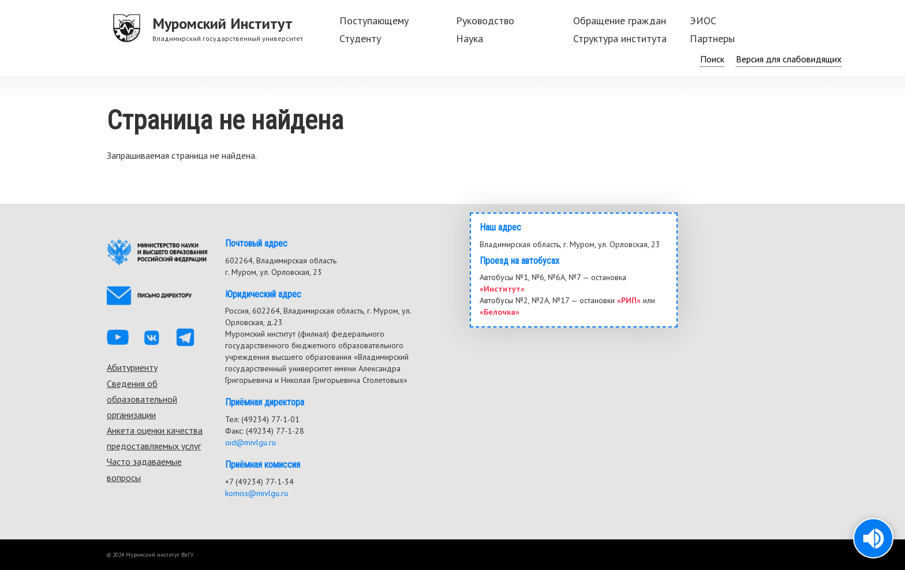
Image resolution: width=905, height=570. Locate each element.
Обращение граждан (619, 20)
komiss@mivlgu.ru (256, 493)
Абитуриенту (132, 367)
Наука (469, 38)
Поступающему (374, 20)
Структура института (620, 38)
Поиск (712, 59)
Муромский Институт (222, 23)
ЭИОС (703, 20)
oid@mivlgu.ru (250, 442)
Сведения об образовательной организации (142, 399)
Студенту (360, 38)
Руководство (485, 20)
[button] (873, 538)
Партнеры (712, 38)
